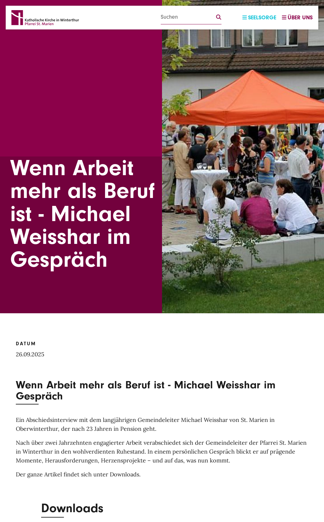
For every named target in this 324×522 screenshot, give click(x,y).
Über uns (297, 17)
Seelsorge (259, 17)
